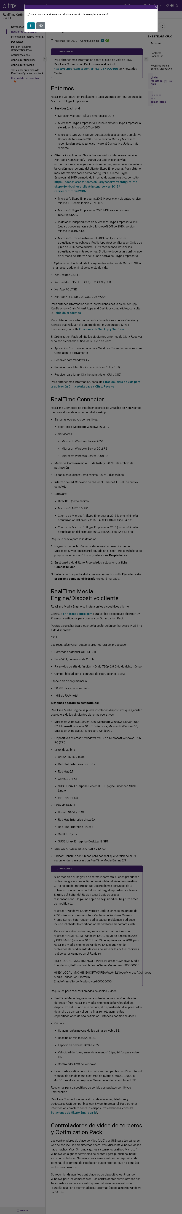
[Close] (156, 7)
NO (41, 25)
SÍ (31, 25)
